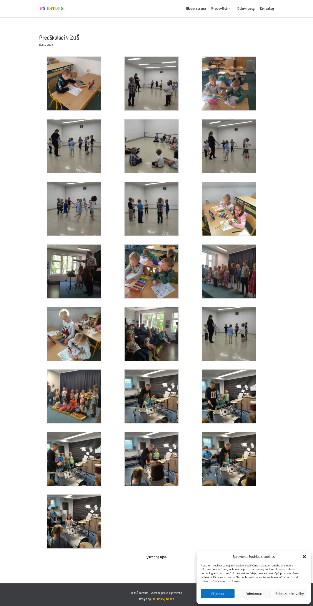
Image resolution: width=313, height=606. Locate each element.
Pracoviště (219, 9)
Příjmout (217, 593)
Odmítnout (253, 593)
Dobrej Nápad (165, 599)
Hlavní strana (196, 9)
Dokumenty (246, 9)
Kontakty (267, 9)
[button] (304, 557)
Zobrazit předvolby (289, 593)
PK (153, 599)
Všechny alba (157, 557)
